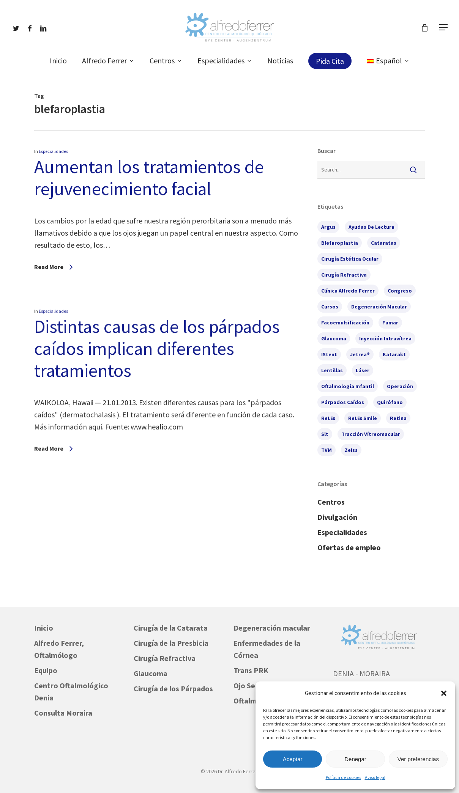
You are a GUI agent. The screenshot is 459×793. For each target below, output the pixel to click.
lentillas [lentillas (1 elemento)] (332, 370)
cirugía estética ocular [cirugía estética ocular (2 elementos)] (350, 258)
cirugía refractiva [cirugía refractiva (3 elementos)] (344, 274)
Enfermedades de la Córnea (266, 649)
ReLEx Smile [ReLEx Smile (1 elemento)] (362, 418)
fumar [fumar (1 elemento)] (390, 322)
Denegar (355, 759)
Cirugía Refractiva (165, 658)
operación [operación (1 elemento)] (400, 386)
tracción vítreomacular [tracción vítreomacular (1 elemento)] (370, 434)
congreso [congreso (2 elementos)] (400, 290)
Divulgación (337, 517)
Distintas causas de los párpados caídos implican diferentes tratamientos (156, 429)
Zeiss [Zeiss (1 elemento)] (351, 450)
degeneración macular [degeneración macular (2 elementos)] (379, 306)
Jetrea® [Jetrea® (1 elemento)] (360, 354)
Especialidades (53, 151)
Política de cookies (343, 777)
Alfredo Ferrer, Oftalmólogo (59, 649)
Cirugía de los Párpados (173, 688)
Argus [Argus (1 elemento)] (328, 226)
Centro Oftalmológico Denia (71, 691)
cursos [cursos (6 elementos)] (329, 306)
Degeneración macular (271, 628)
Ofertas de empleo (349, 547)
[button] (444, 693)
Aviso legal (375, 777)
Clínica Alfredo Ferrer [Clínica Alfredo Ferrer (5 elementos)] (348, 290)
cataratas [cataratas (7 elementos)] (383, 242)
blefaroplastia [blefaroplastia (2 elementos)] (339, 242)
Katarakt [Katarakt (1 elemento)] (394, 354)
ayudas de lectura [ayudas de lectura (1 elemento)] (371, 226)
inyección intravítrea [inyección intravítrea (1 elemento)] (385, 338)
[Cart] (424, 28)
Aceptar (293, 759)
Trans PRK (250, 670)
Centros (331, 502)
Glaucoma (150, 673)
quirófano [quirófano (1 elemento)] (390, 402)
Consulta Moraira (63, 712)
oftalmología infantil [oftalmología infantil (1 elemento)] (347, 386)
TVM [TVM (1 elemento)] (326, 450)
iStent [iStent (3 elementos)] (329, 354)
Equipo (45, 670)
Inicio (43, 628)
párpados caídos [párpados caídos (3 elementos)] (342, 402)
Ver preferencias (418, 759)
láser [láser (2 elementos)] (362, 370)
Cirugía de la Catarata (171, 628)
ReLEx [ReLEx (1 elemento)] (328, 418)
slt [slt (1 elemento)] (324, 434)
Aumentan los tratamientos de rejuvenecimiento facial (149, 177)
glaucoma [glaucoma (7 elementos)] (333, 338)
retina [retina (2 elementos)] (398, 418)
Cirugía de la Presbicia (171, 643)
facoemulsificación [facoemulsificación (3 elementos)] (345, 322)
